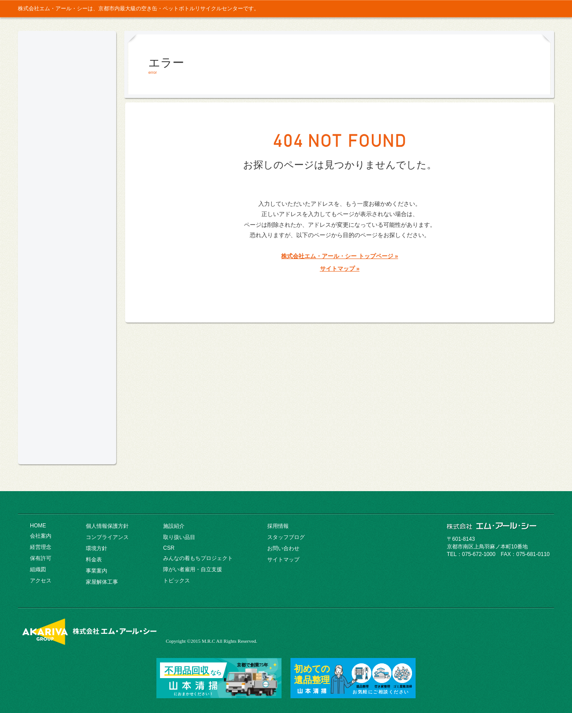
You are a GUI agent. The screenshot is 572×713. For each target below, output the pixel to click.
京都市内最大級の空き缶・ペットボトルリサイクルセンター (67, 75)
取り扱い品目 (67, 269)
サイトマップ (283, 559)
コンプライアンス (67, 157)
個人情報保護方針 (107, 526)
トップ (466, 9)
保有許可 (40, 558)
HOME (38, 525)
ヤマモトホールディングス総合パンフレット (67, 414)
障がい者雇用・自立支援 (192, 569)
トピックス (176, 580)
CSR (67, 291)
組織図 (38, 569)
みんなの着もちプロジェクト (67, 368)
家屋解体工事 (102, 582)
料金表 (67, 202)
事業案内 (67, 224)
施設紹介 (67, 247)
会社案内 (67, 135)
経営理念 (40, 547)
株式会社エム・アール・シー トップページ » (339, 256)
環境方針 (67, 180)
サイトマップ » (340, 268)
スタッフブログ (286, 537)
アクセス (40, 580)
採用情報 (538, 9)
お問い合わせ (500, 9)
